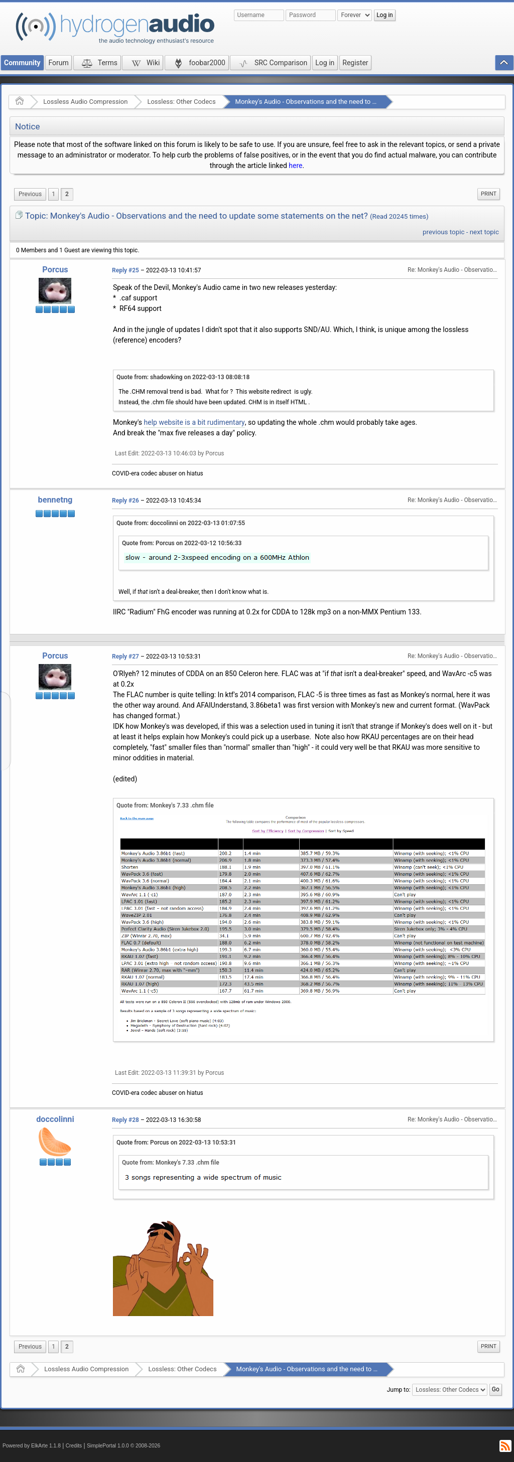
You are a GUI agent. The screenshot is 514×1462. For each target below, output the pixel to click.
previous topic (443, 232)
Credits (74, 1445)
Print (488, 194)
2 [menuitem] (67, 194)
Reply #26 (125, 500)
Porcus (55, 269)
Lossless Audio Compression (85, 101)
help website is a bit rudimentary (194, 422)
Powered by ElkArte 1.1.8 (32, 1445)
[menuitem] (30, 194)
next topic (484, 232)
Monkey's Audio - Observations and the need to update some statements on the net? (356, 101)
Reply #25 (125, 270)
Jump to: (399, 1389)
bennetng (55, 500)
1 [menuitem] (53, 194)
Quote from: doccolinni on (180, 523)
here (295, 165)
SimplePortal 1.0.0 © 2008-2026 (123, 1445)
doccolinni (55, 1119)
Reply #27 (125, 656)
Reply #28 (125, 1119)
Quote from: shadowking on (182, 377)
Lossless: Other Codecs (181, 101)
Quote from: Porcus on (181, 543)
